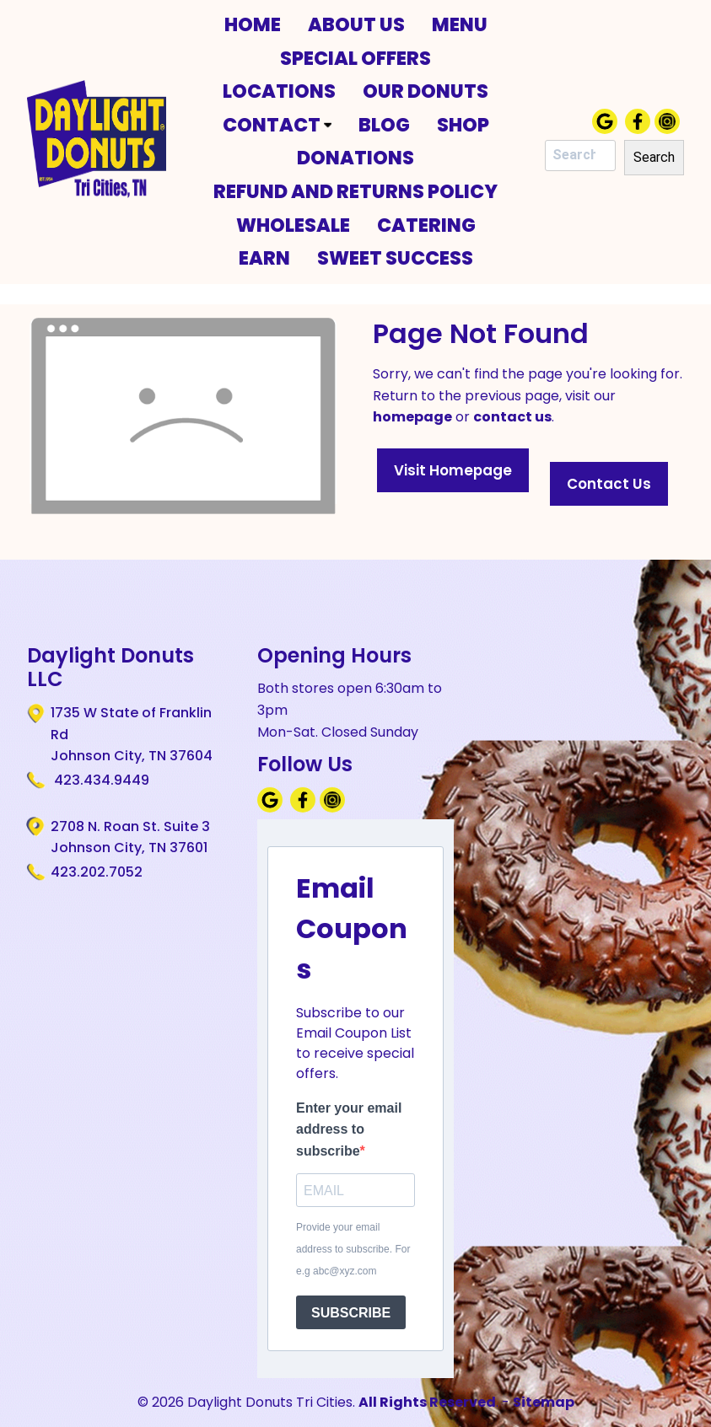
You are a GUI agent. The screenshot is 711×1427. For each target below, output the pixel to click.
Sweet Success (395, 257)
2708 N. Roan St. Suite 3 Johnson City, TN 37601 (130, 837)
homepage (412, 416)
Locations (279, 91)
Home (252, 24)
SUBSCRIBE (351, 1313)
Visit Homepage (453, 470)
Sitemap (543, 1402)
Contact (277, 124)
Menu (459, 24)
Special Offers (355, 58)
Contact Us (609, 484)
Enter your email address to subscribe (348, 1129)
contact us (512, 416)
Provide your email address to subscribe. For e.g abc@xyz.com (353, 1248)
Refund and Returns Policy (355, 191)
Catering (426, 225)
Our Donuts (425, 91)
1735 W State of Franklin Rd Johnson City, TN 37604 (132, 733)
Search (654, 157)
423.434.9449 (100, 780)
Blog (384, 124)
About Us (356, 24)
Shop (463, 124)
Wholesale (293, 225)
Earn (264, 257)
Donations (355, 157)
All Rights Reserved (427, 1402)
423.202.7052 (97, 871)
